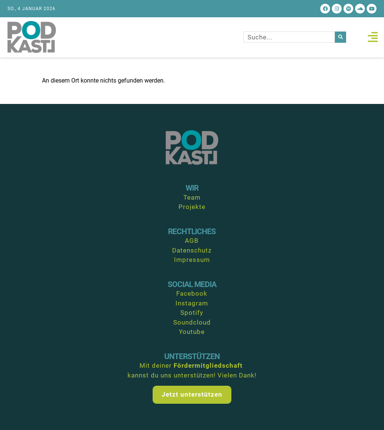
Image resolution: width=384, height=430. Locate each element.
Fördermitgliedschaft (208, 365)
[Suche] (340, 37)
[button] (372, 37)
